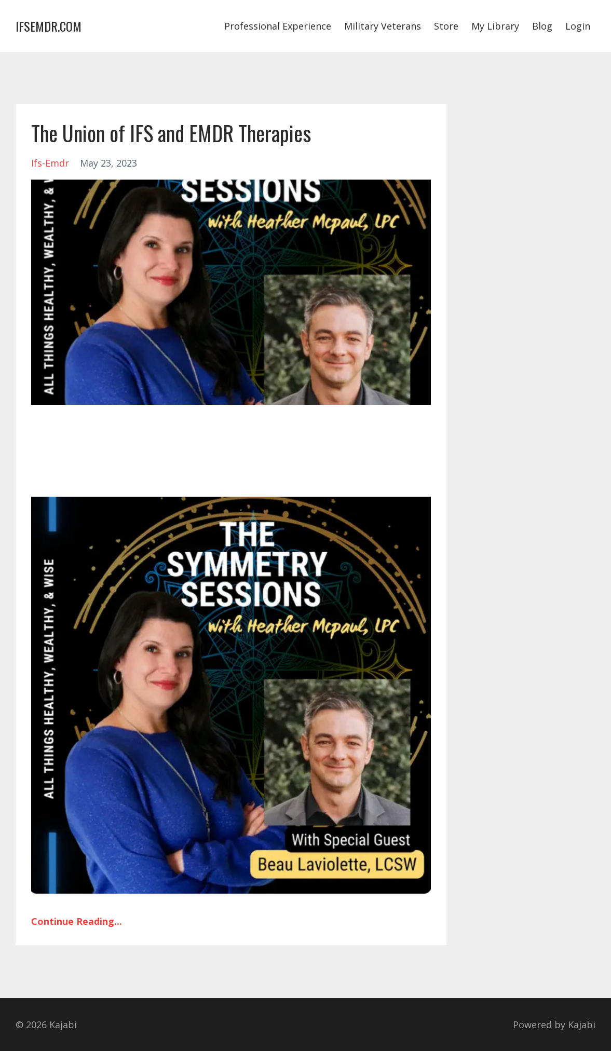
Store (446, 26)
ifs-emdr (50, 163)
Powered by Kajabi (554, 1024)
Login (577, 26)
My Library (495, 26)
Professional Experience (277, 26)
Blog (542, 26)
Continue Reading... (76, 921)
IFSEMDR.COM (49, 26)
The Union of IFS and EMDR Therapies (171, 132)
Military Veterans (382, 26)
